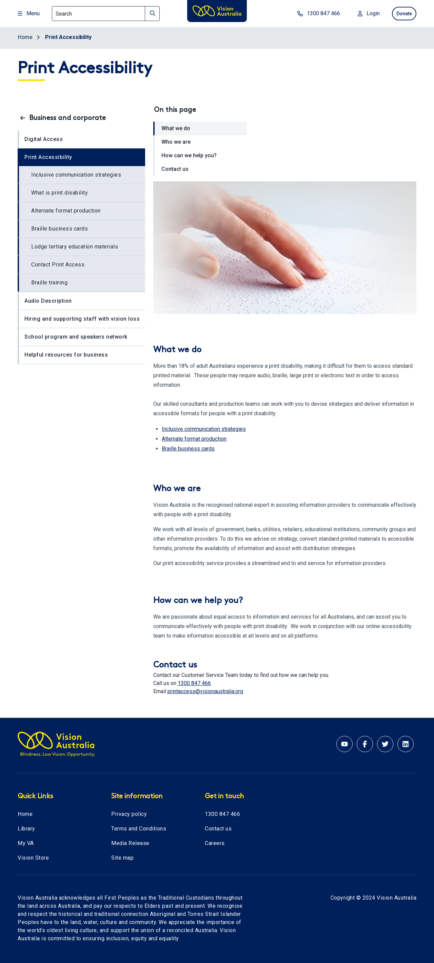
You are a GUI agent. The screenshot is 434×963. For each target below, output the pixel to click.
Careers (215, 843)
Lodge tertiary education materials (74, 246)
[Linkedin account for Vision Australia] (405, 744)
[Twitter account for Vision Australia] (385, 744)
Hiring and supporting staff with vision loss (82, 319)
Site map (122, 858)
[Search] (106, 13)
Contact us (175, 169)
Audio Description (48, 301)
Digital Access (43, 139)
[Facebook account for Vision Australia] (365, 744)
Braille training (49, 282)
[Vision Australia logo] (217, 12)
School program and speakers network (75, 337)
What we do (175, 128)
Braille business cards (59, 228)
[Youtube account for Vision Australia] (344, 744)
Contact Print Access (57, 264)
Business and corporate (67, 118)
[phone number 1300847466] (309, 13)
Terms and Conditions (138, 828)
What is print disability (59, 192)
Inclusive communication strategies (76, 175)
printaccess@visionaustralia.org (205, 691)
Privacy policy (129, 814)
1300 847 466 (194, 683)
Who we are (176, 142)
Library (26, 828)
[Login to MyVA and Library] (359, 13)
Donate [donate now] (400, 13)
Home (25, 814)
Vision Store (33, 858)
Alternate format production (66, 210)
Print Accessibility (48, 157)
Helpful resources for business (66, 355)
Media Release (130, 843)
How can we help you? (189, 155)
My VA (26, 843)
